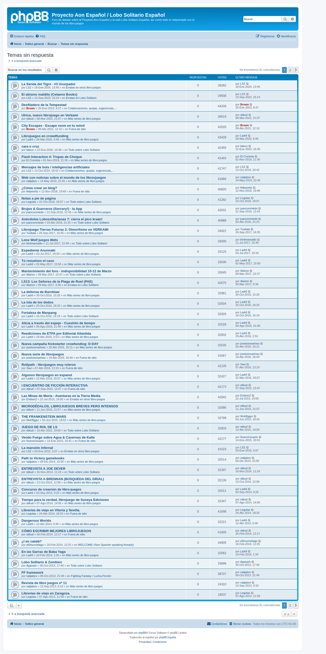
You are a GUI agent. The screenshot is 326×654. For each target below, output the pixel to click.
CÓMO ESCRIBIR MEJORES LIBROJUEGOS (56, 531)
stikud (30, 118)
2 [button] (290, 70)
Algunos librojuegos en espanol (46, 375)
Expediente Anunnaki (38, 250)
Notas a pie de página (38, 198)
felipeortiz (32, 191)
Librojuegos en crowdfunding (44, 136)
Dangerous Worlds (36, 520)
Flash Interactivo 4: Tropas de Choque (51, 157)
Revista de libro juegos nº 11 (44, 583)
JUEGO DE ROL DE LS (39, 427)
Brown (30, 108)
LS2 (28, 87)
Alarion (30, 274)
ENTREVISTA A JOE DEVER (43, 468)
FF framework (32, 572)
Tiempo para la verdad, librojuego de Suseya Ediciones (65, 500)
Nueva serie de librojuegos (42, 354)
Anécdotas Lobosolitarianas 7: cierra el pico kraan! (61, 219)
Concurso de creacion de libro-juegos (51, 489)
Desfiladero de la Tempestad (44, 105)
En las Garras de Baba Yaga (43, 552)
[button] (295, 70)
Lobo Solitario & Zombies (41, 562)
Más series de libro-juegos (84, 118)
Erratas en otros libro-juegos (83, 87)
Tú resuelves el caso (37, 261)
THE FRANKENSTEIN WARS (43, 417)
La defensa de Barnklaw (40, 292)
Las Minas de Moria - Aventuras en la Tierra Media (60, 396)
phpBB (142, 632)
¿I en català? (31, 541)
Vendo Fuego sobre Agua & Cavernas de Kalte (58, 437)
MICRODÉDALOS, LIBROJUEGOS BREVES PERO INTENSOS (69, 406)
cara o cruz (30, 146)
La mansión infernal (37, 448)
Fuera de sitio (77, 129)
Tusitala (31, 232)
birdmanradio (34, 243)
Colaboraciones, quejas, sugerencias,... (92, 108)
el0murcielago (35, 544)
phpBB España (167, 637)
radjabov (31, 181)
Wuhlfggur (32, 420)
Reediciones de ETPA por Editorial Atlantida (56, 333)
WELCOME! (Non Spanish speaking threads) (106, 544)
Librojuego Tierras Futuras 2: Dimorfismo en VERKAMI (64, 229)
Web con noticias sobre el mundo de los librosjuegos (63, 177)
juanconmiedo (35, 212)
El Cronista (33, 160)
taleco (30, 149)
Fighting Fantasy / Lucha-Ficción (91, 575)
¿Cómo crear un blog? (39, 188)
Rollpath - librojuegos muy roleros (48, 365)
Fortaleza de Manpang (39, 313)
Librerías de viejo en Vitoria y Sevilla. (50, 510)
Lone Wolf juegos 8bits (39, 240)
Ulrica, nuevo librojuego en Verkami (49, 115)
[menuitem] (40, 36)
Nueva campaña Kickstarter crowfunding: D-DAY (59, 344)
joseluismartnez (36, 347)
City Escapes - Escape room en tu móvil (53, 126)
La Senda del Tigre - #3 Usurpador (48, 84)
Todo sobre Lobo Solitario (84, 149)
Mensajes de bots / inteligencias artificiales (55, 167)
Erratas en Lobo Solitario (81, 97)
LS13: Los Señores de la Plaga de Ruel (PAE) (57, 281)
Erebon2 (31, 399)
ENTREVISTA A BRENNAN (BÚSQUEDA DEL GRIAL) (62, 479)
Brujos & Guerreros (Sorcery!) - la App (51, 209)
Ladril (29, 139)
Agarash (31, 565)
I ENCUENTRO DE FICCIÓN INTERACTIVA (54, 385)
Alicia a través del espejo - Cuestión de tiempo (58, 323)
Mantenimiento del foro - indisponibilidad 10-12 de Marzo (66, 271)
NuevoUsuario (35, 440)
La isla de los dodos (37, 302)
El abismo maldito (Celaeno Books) (49, 94)
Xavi (29, 368)
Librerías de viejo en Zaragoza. (45, 593)
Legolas (31, 201)
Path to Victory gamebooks (42, 458)
